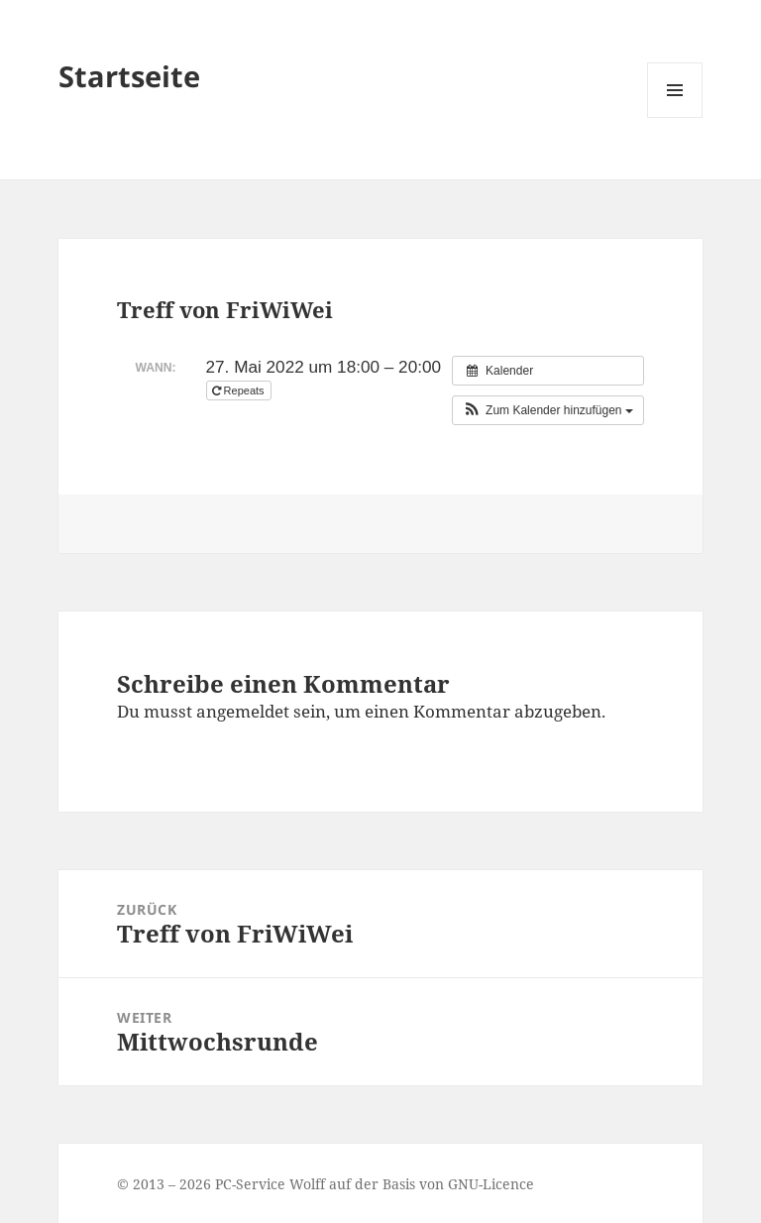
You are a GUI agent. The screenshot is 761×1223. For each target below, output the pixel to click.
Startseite (129, 75)
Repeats (240, 390)
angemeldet (242, 711)
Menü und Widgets (675, 117)
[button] (548, 410)
